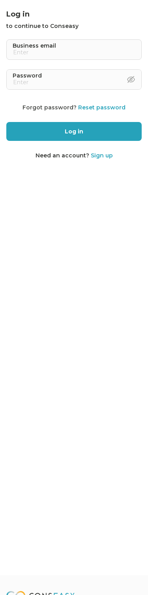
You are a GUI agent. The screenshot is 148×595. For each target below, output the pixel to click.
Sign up (102, 155)
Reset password (102, 107)
